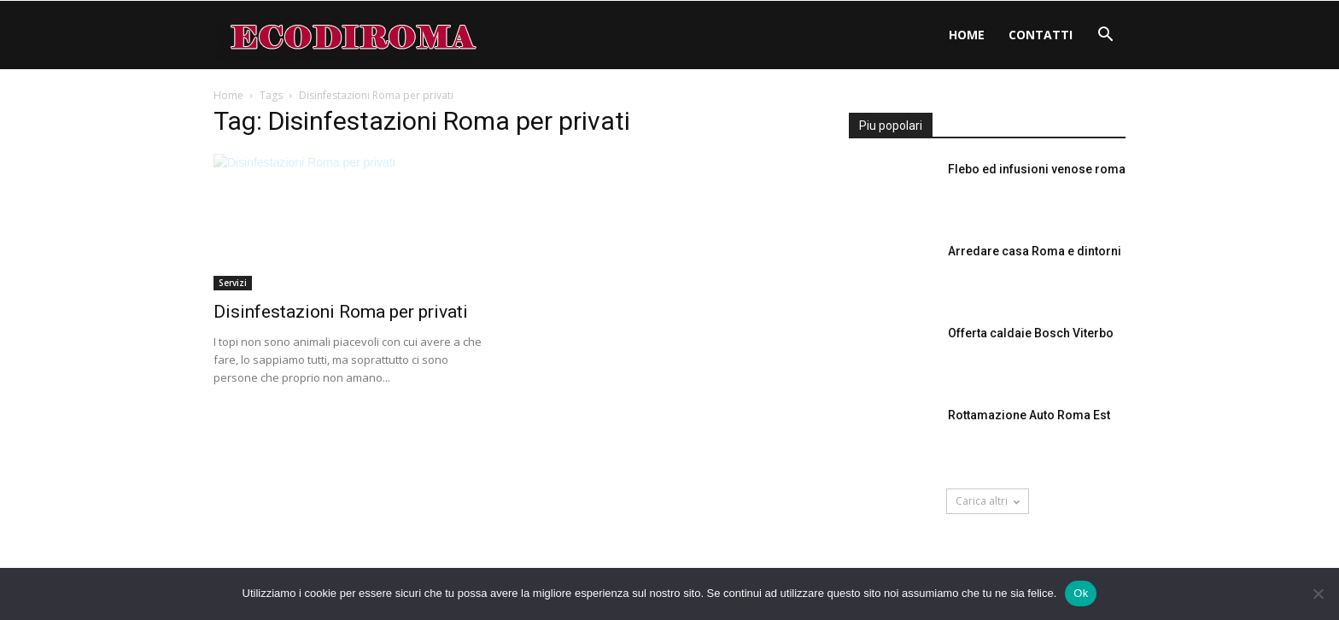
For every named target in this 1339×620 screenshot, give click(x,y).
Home (967, 34)
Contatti (1041, 34)
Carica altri (988, 501)
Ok (1080, 593)
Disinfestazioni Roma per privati (340, 311)
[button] (1105, 36)
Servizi (233, 283)
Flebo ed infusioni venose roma (1037, 169)
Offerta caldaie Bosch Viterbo (1031, 333)
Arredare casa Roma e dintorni (1034, 251)
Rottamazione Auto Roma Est (1029, 415)
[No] (1317, 593)
